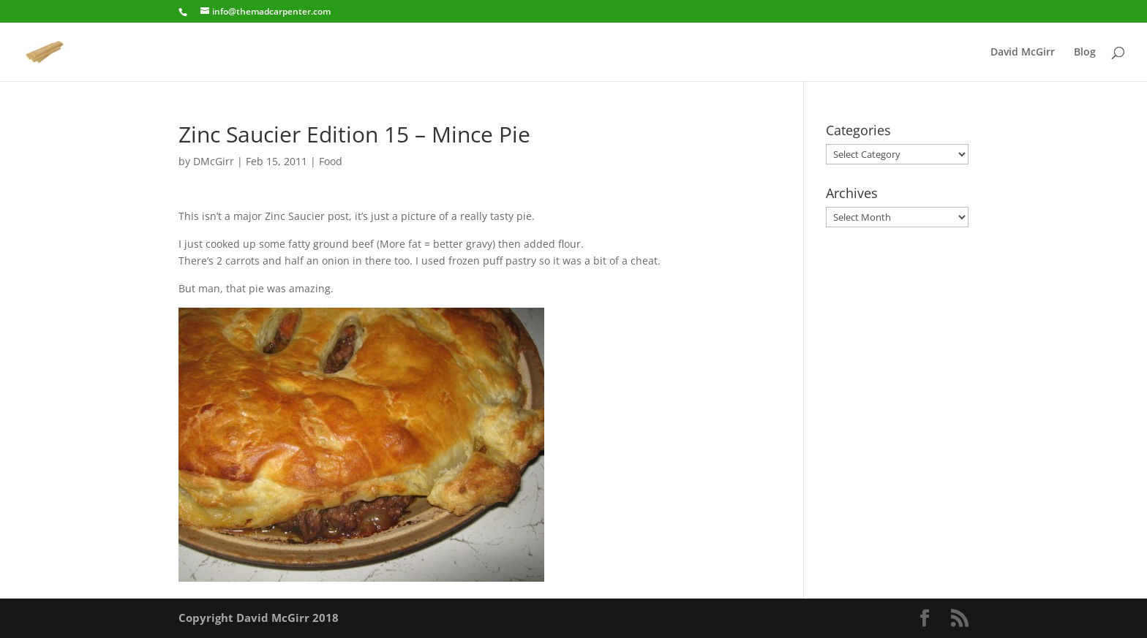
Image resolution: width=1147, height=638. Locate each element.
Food (330, 161)
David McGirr (1022, 52)
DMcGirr (213, 161)
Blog (1085, 52)
